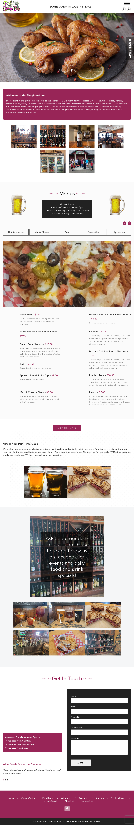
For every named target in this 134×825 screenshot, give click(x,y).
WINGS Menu (129, 48)
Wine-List (66, 798)
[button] (75, 70)
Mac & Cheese (42, 232)
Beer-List (83, 798)
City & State (76, 727)
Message (75, 738)
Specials (99, 798)
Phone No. (76, 717)
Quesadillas (93, 232)
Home (11, 798)
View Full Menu (67, 428)
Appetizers (119, 232)
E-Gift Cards (51, 801)
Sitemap (97, 821)
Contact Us (87, 801)
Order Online (28, 798)
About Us (69, 801)
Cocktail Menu (118, 798)
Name (73, 696)
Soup (67, 232)
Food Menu (48, 798)
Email (73, 706)
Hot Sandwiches (16, 232)
